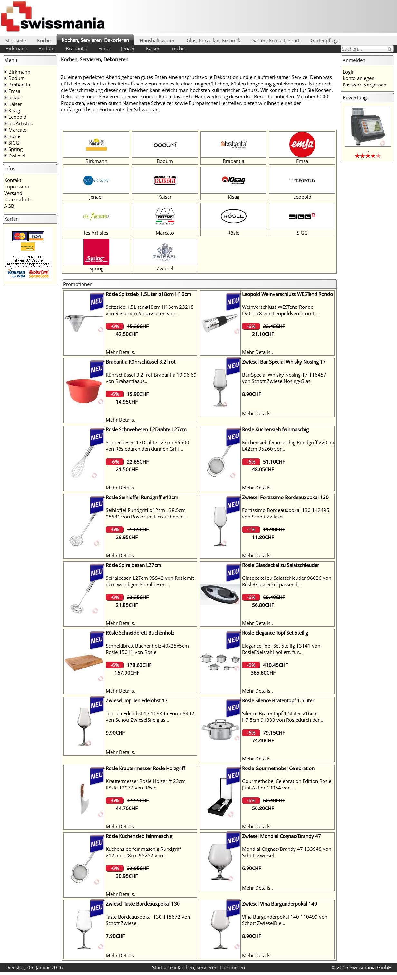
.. (367, 150)
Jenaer (128, 48)
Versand (13, 193)
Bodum (46, 48)
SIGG (13, 142)
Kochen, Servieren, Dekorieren (95, 40)
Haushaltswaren (158, 40)
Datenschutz (18, 199)
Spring (15, 149)
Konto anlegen (358, 78)
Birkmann (16, 48)
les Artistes (20, 123)
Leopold (17, 117)
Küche (44, 40)
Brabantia (76, 48)
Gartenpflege (325, 40)
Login (349, 71)
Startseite (15, 40)
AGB (9, 206)
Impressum (16, 186)
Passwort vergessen (364, 84)
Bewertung (355, 97)
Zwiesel (16, 155)
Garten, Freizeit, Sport (275, 40)
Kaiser (153, 48)
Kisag (14, 110)
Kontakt (12, 180)
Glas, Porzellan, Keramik (213, 40)
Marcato (17, 129)
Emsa (104, 48)
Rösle (14, 136)
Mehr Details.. (121, 352)
